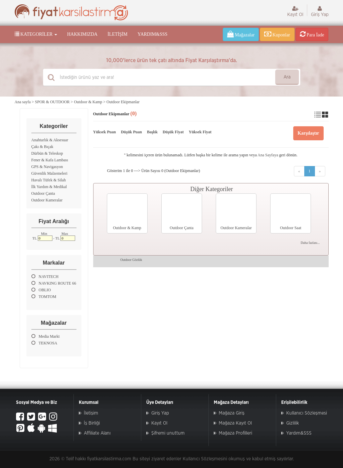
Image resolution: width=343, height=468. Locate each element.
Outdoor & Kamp (88, 102)
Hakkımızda (82, 34)
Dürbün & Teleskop (47, 153)
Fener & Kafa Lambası (49, 160)
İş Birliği (92, 423)
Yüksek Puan (104, 132)
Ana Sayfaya (268, 155)
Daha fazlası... (310, 243)
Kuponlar (277, 34)
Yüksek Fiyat (200, 132)
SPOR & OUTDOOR (52, 102)
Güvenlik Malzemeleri (49, 173)
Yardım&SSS (152, 34)
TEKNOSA (44, 342)
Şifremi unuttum (168, 433)
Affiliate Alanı (97, 433)
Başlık (152, 132)
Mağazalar (241, 34)
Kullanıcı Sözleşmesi (306, 413)
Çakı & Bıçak (42, 146)
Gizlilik (292, 423)
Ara (287, 77)
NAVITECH (45, 276)
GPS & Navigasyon (47, 166)
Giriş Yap (320, 11)
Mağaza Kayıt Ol (235, 423)
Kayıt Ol (295, 11)
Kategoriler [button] (36, 34)
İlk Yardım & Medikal (49, 186)
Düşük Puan (131, 132)
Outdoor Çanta (43, 193)
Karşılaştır (308, 133)
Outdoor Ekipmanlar (123, 102)
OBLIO (41, 289)
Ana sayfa (23, 102)
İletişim (118, 34)
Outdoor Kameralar (47, 200)
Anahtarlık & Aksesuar (49, 140)
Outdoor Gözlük (131, 260)
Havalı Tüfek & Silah (48, 180)
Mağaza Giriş (231, 413)
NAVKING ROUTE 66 (53, 283)
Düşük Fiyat (173, 132)
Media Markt (45, 336)
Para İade (312, 34)
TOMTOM (43, 296)
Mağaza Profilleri (235, 433)
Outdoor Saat (290, 227)
